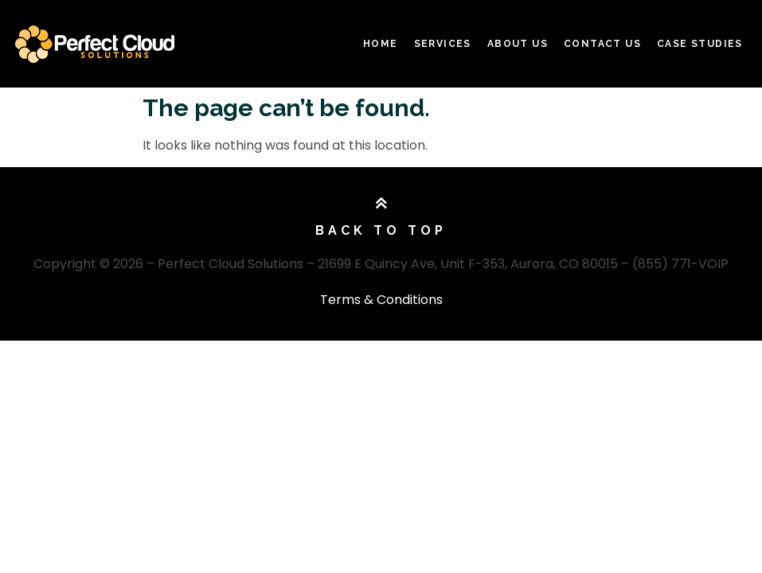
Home (380, 43)
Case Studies (700, 43)
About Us (517, 43)
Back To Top (381, 230)
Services (442, 43)
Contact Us (602, 43)
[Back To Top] (381, 203)
